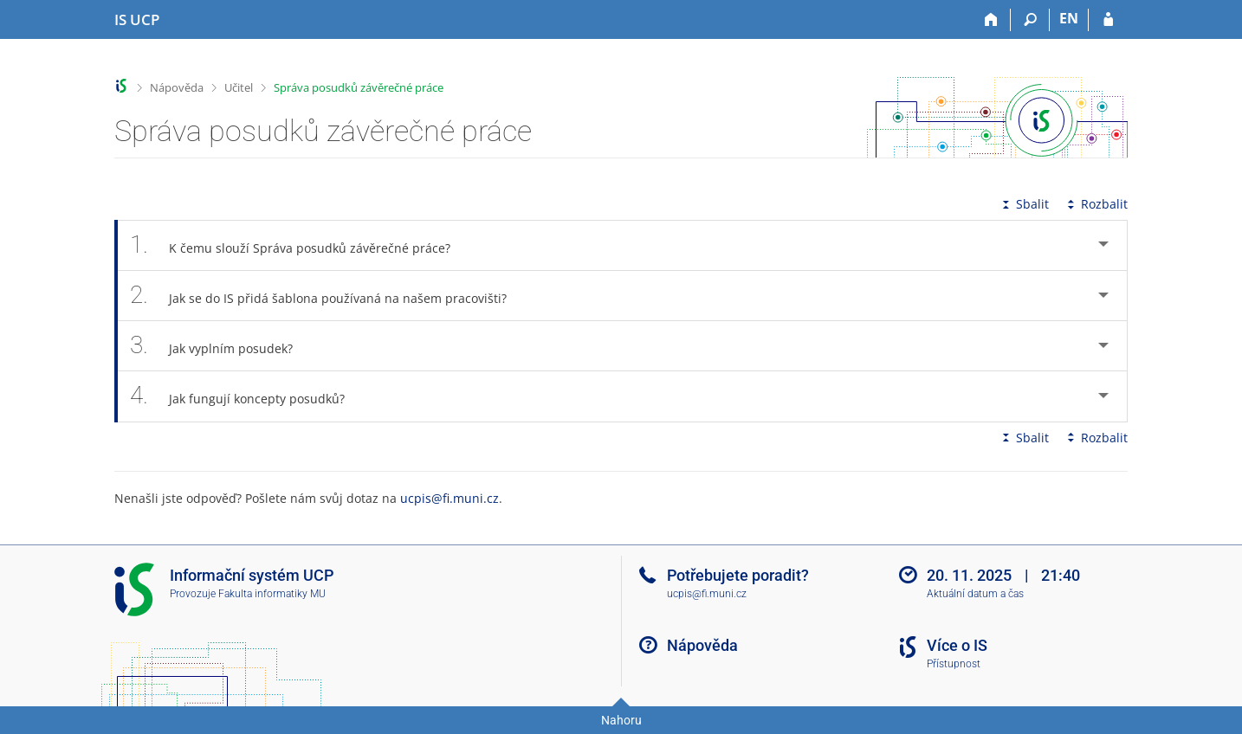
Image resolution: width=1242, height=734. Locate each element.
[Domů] (991, 20)
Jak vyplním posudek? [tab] (221, 346)
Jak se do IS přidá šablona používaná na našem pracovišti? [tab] (328, 295)
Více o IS (957, 645)
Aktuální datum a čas (975, 594)
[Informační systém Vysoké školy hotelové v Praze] (136, 20)
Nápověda (177, 87)
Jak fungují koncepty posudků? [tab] (247, 396)
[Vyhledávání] (1030, 20)
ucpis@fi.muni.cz (449, 498)
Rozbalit (1096, 204)
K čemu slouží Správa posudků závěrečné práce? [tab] (299, 245)
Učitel (238, 87)
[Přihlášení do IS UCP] (1108, 20)
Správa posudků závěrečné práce (358, 87)
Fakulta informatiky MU (272, 594)
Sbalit (1024, 204)
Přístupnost (953, 664)
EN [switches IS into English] (1068, 18)
